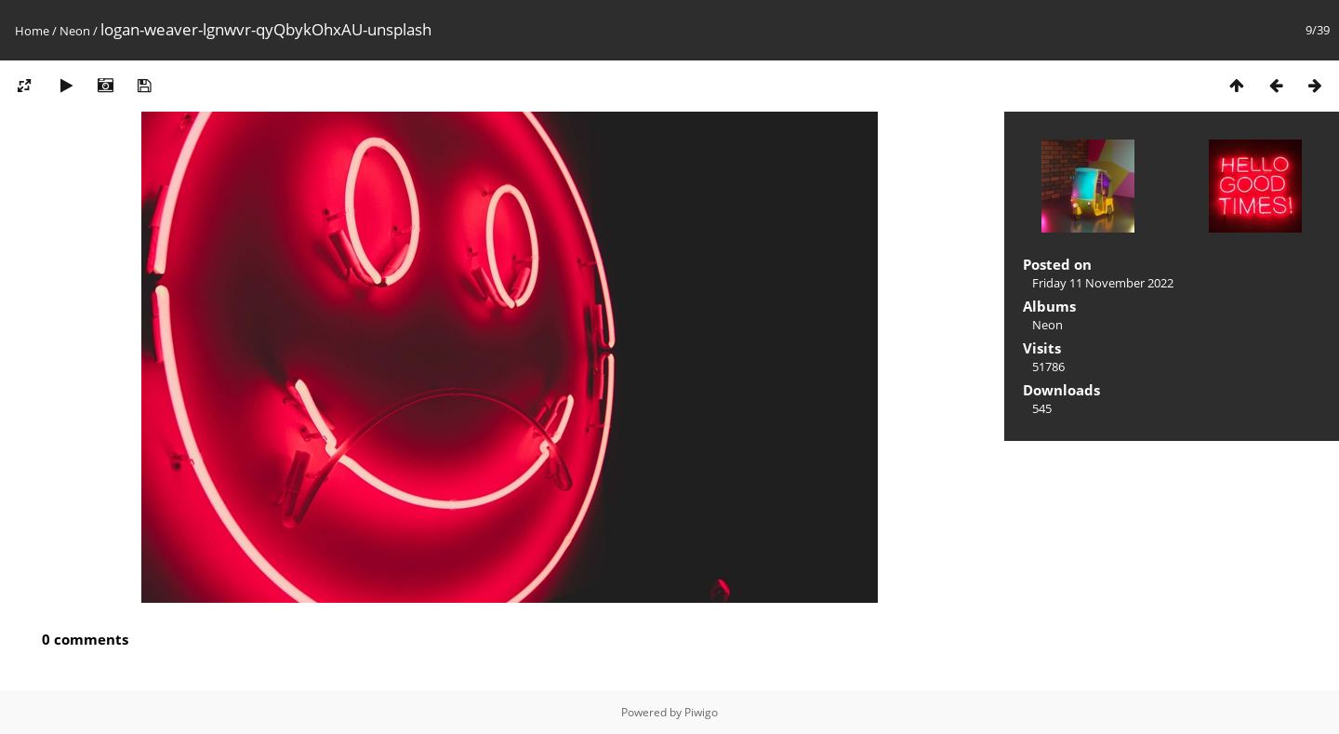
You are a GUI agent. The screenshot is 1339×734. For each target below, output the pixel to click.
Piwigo (701, 712)
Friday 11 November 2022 (1102, 282)
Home (32, 30)
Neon (75, 30)
